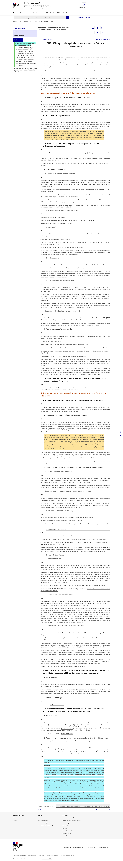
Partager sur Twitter (97, 32)
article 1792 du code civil (90, 128)
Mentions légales (32, 855)
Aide (14, 818)
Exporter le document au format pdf (93, 27)
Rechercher (67, 17)
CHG (35, 21)
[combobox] (40, 17)
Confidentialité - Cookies (52, 855)
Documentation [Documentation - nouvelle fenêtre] (41, 823)
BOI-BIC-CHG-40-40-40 (57, 705)
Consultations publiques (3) (40, 13)
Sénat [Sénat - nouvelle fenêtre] (63, 836)
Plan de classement (23, 21)
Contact (15, 820)
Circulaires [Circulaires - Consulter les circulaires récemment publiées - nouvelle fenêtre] (64, 823)
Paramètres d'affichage (68, 855)
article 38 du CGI (46, 325)
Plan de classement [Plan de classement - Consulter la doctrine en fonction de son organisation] (25, 13)
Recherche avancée (84, 17)
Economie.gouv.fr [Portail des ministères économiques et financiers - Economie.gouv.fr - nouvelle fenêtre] (66, 831)
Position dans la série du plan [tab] (22, 32)
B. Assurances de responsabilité (25, 51)
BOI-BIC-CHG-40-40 (67, 729)
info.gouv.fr (65, 847)
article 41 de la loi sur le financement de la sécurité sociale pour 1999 (78, 780)
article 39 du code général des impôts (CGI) (53, 59)
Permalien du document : (46, 806)
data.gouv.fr (102, 847)
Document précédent (47, 39)
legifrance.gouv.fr (91, 847)
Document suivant (102, 39)
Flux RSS (40, 818)
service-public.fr (77, 847)
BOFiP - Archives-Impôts (63, 13)
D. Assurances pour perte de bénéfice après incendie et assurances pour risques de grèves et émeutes (26, 62)
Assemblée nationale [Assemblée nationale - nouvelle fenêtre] (67, 818)
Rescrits (52, 13)
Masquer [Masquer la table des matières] (18, 40)
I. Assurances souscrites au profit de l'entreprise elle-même (25, 44)
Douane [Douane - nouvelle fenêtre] (64, 825)
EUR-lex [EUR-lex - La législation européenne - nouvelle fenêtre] (64, 828)
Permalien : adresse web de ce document (102, 27)
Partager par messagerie (106, 32)
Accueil (15, 13)
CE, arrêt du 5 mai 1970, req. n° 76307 (61, 139)
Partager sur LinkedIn (102, 32)
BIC (31, 21)
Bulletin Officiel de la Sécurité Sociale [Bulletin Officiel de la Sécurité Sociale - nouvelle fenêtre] (71, 820)
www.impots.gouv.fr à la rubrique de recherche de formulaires (62, 622)
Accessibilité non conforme (19, 855)
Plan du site (41, 855)
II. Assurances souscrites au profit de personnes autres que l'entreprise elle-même (25, 70)
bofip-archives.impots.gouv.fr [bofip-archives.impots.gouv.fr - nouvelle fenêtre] (44, 825)
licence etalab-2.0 (46, 859)
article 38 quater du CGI (69, 503)
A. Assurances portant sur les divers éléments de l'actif (25, 48)
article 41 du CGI (103, 654)
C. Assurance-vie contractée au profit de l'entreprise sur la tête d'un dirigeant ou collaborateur (26, 55)
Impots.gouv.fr (65, 833)
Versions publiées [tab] (19, 35)
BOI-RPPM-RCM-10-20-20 (67, 734)
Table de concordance (43, 820)
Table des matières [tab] (19, 28)
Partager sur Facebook (93, 32)
